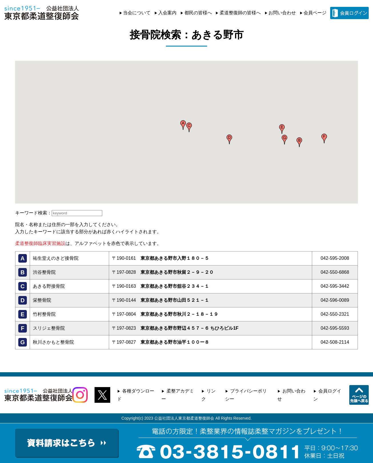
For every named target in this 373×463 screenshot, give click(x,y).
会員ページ (315, 12)
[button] (183, 125)
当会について (137, 12)
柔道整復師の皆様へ (240, 12)
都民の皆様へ (198, 12)
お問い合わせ (282, 12)
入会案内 (167, 12)
